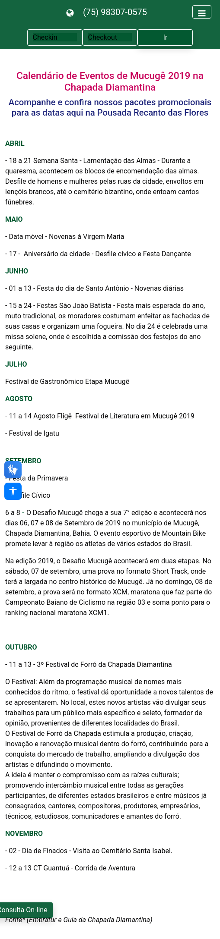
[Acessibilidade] (13, 491)
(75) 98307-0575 (115, 12)
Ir (165, 37)
